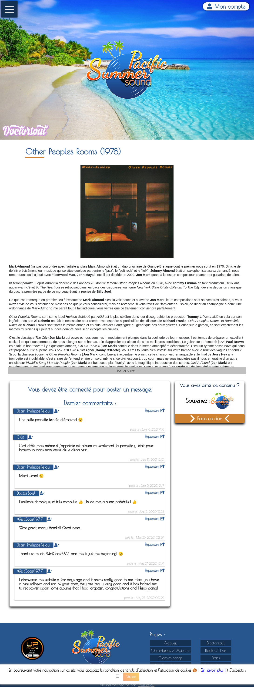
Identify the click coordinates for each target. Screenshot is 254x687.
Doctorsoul (216, 642)
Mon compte (226, 6)
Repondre (155, 410)
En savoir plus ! (214, 673)
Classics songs (170, 657)
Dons (216, 657)
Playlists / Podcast (170, 665)
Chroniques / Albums (170, 650)
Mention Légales (216, 665)
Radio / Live (215, 650)
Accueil (170, 642)
